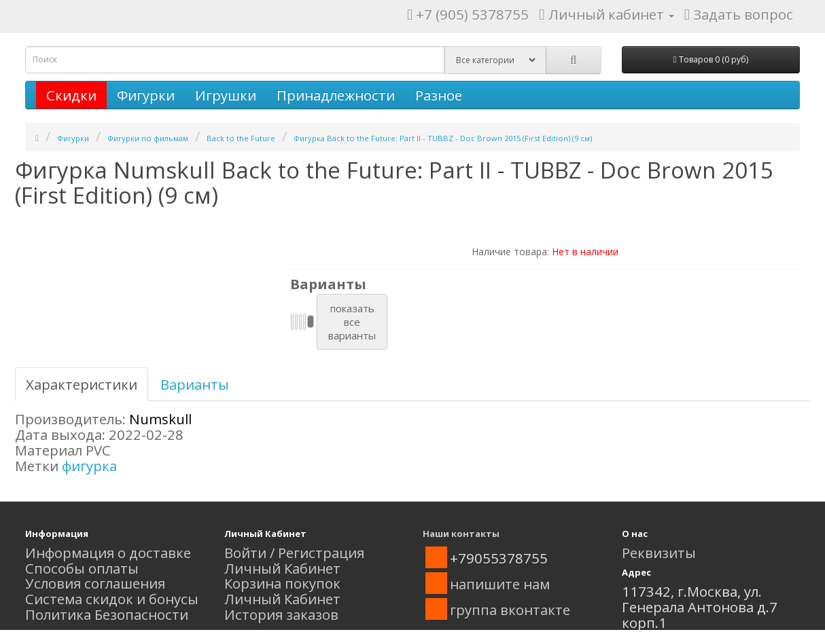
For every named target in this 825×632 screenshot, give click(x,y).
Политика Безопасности (106, 614)
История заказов (281, 614)
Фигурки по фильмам (147, 138)
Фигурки (146, 95)
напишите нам (500, 583)
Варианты (194, 384)
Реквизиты (659, 552)
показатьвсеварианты (352, 321)
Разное (438, 95)
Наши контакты (461, 533)
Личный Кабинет (282, 568)
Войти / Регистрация (294, 552)
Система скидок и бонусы (111, 598)
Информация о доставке (108, 552)
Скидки (71, 95)
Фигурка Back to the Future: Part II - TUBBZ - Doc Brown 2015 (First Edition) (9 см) (443, 138)
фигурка (89, 465)
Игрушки (225, 95)
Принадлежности (336, 95)
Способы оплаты (82, 568)
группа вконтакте (510, 609)
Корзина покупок (282, 583)
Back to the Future (241, 138)
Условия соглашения (95, 583)
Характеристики (81, 384)
